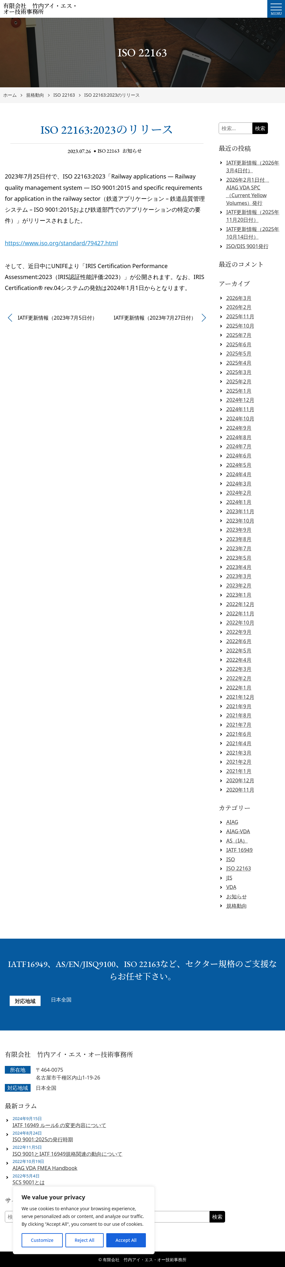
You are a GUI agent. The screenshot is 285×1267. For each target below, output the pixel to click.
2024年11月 (240, 409)
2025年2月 (239, 381)
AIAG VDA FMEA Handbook (45, 1168)
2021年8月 (239, 715)
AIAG (232, 822)
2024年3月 (239, 483)
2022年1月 (239, 687)
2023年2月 (239, 585)
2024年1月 (239, 502)
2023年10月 (240, 520)
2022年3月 (239, 668)
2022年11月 (240, 613)
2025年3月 (239, 372)
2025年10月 (240, 325)
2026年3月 (239, 298)
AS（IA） (237, 840)
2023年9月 (239, 529)
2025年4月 (239, 362)
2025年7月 (239, 335)
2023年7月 (239, 548)
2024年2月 (239, 492)
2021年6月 (239, 734)
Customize (42, 1240)
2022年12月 (240, 604)
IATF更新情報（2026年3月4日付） (252, 166)
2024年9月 (239, 427)
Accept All (126, 1240)
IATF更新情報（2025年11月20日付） (252, 215)
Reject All (84, 1240)
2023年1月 (239, 594)
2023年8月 (239, 539)
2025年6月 (239, 344)
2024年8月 (239, 437)
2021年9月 (239, 706)
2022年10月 (240, 622)
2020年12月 (240, 780)
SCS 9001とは (29, 1182)
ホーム (10, 95)
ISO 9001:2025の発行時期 (43, 1139)
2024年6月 (239, 455)
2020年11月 (240, 789)
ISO (230, 859)
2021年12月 (240, 697)
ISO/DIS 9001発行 (247, 246)
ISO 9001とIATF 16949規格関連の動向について (67, 1153)
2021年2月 (239, 761)
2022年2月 (239, 678)
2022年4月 (239, 659)
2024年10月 (240, 418)
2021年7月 (239, 724)
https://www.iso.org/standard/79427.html (61, 243)
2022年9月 (239, 631)
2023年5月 (239, 557)
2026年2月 (239, 307)
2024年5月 (239, 465)
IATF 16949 (239, 850)
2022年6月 (239, 641)
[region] (84, 1220)
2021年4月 (239, 743)
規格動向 (35, 95)
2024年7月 (239, 446)
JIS (229, 877)
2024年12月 (240, 399)
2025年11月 (240, 316)
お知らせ (132, 151)
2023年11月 (240, 511)
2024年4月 (239, 474)
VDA (231, 887)
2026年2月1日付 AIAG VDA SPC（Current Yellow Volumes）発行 (248, 191)
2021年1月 (239, 771)
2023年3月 (239, 576)
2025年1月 (239, 390)
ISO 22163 (64, 95)
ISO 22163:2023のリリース (112, 95)
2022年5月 (239, 650)
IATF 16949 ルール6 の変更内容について (59, 1125)
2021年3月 (239, 752)
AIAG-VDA (238, 831)
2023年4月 (239, 567)
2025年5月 (239, 353)
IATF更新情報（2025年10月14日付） (252, 233)
